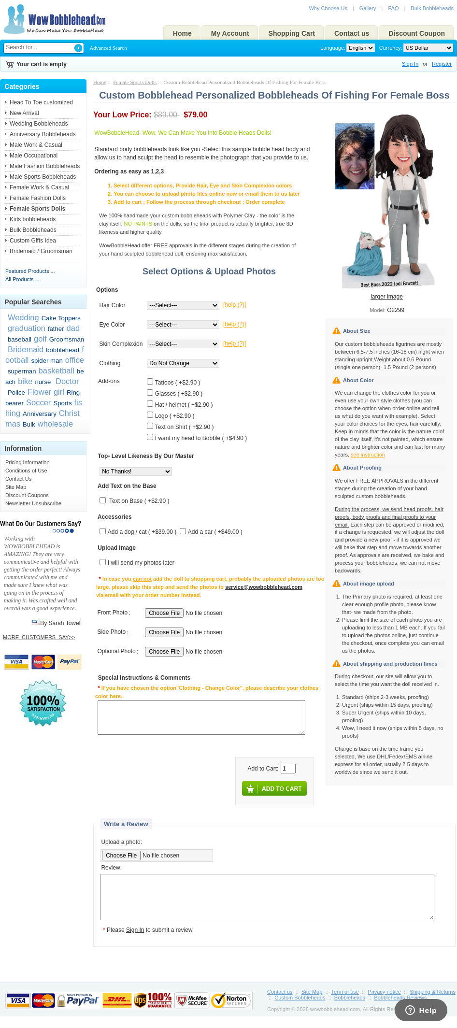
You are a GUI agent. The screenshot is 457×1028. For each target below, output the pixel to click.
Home (182, 33)
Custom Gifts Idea (33, 240)
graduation (26, 328)
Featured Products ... (30, 271)
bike (25, 381)
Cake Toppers (61, 318)
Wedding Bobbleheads (39, 123)
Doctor (66, 381)
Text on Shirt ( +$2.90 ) (184, 427)
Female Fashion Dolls (38, 198)
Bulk (29, 424)
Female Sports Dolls (135, 82)
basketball (56, 370)
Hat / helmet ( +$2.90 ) (184, 404)
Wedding (23, 317)
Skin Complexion (121, 344)
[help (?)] (234, 305)
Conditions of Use (26, 470)
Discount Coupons (27, 495)
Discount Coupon (416, 33)
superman (22, 371)
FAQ (393, 8)
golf (40, 338)
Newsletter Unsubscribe (33, 503)
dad (73, 328)
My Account (230, 33)
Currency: (389, 48)
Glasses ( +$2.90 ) (178, 393)
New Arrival (24, 113)
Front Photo (112, 613)
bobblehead (62, 350)
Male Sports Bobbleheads (43, 176)
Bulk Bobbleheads (432, 8)
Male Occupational (33, 155)
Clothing (109, 363)
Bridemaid (25, 349)
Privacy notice (384, 1000)
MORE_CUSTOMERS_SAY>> (39, 637)
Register (442, 64)
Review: (111, 868)
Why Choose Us (328, 8)
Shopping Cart (292, 33)
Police (16, 392)
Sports (62, 403)
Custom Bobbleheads (299, 1006)
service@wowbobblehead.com (263, 587)
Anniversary (40, 413)
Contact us (351, 33)
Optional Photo (116, 651)
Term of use (345, 1000)
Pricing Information (27, 462)
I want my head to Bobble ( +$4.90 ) (201, 438)
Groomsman (67, 339)
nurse (43, 382)
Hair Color (112, 305)
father (56, 328)
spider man (47, 360)
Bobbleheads (349, 1006)
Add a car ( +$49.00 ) (215, 532)
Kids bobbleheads (33, 219)
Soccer (38, 402)
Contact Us (18, 479)
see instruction (368, 454)
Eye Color (112, 324)
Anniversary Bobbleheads (43, 134)
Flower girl (46, 391)
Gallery (367, 8)
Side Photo (111, 632)
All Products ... (22, 279)
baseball (19, 339)
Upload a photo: (121, 842)
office (74, 360)
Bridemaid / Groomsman (41, 251)
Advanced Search (108, 48)
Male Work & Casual (36, 145)
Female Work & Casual (39, 187)
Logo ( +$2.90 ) (175, 416)
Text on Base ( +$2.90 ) (139, 501)
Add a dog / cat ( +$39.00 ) (142, 532)
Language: (332, 48)
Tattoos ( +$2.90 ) (177, 382)
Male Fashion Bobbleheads (45, 166)
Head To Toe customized (41, 102)
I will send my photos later (141, 563)
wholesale (55, 423)
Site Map (15, 487)
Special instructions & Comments (144, 678)
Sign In (410, 64)
